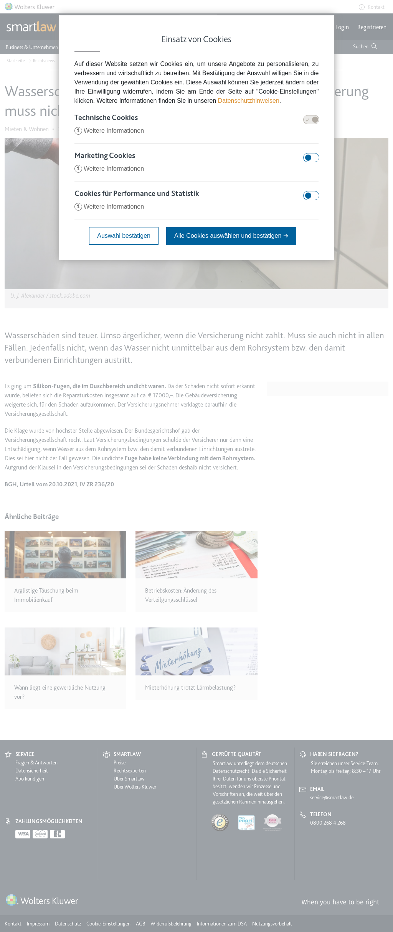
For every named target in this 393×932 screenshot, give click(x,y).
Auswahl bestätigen (123, 235)
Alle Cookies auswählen (231, 235)
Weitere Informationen (109, 130)
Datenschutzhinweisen (248, 100)
